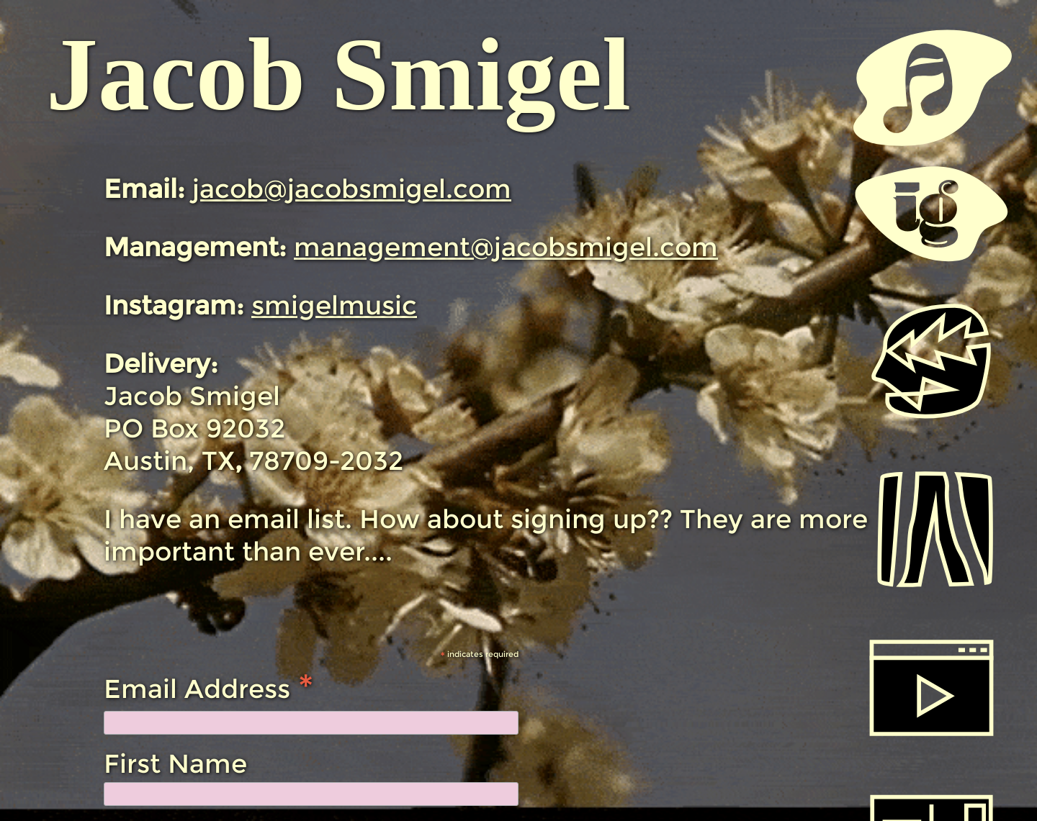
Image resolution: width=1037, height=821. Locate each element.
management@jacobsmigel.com (506, 247)
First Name (175, 763)
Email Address (209, 686)
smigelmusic (334, 305)
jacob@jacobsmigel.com (351, 188)
